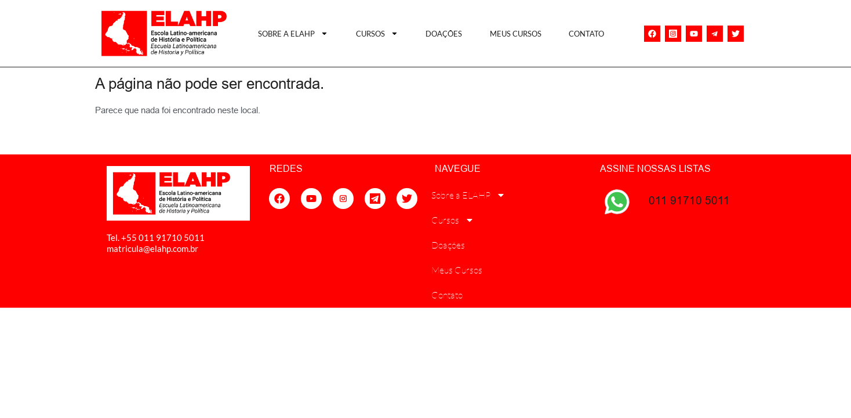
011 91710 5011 (689, 200)
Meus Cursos (515, 33)
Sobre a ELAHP (293, 33)
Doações (444, 33)
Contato (586, 33)
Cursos (377, 33)
